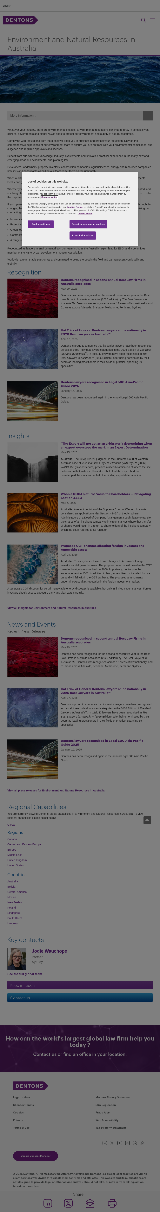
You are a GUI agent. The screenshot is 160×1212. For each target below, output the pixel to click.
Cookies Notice (49, 197)
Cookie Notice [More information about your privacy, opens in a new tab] (85, 214)
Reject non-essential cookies (88, 224)
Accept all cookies (82, 235)
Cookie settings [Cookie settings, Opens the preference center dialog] (41, 224)
